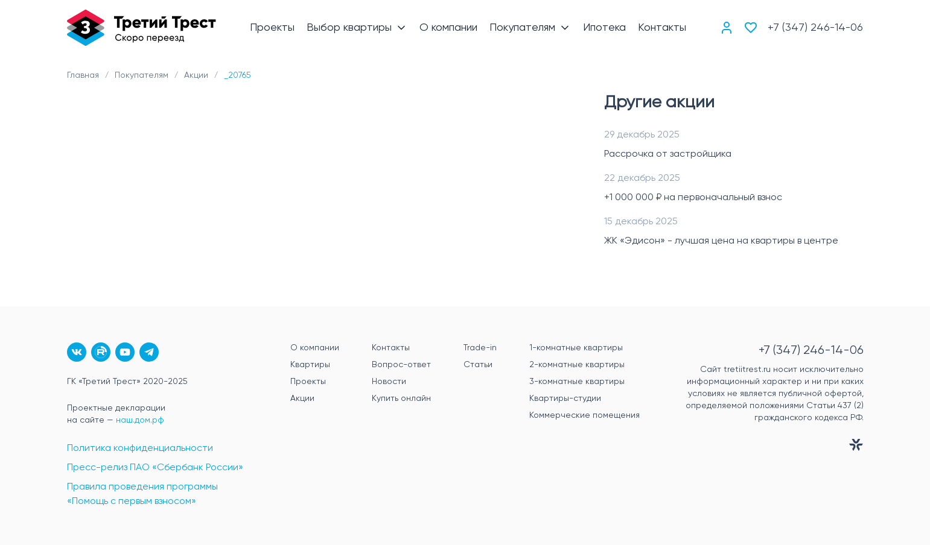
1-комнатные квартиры (576, 348)
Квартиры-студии (565, 398)
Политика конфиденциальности (140, 448)
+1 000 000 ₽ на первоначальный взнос (693, 198)
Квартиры (310, 365)
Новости (389, 381)
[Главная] (142, 28)
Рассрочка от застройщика (667, 154)
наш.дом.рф (140, 420)
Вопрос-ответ (401, 365)
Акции (302, 398)
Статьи (477, 365)
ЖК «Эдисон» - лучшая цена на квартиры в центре (721, 241)
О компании (314, 348)
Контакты (391, 348)
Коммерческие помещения (584, 415)
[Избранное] (751, 27)
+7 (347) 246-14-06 (815, 27)
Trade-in (480, 348)
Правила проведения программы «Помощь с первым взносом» (142, 494)
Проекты (308, 381)
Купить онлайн (401, 398)
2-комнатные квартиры (577, 365)
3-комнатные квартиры (577, 381)
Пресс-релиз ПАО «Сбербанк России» (155, 468)
